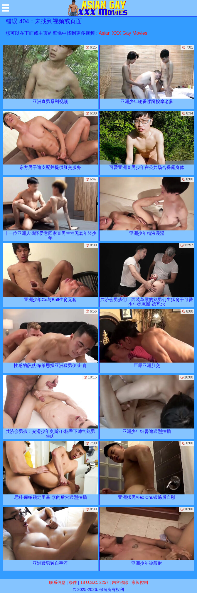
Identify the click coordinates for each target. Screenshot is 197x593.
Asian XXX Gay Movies (123, 33)
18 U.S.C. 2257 (94, 582)
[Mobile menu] (5, 8)
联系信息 (57, 582)
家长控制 (140, 582)
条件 (73, 582)
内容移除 (120, 582)
